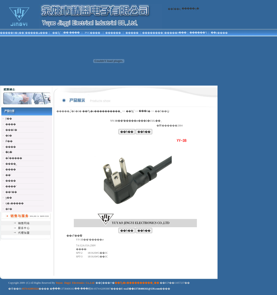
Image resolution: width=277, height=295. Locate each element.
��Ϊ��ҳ (174, 8)
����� (131, 32)
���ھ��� (39, 32)
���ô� (11, 129)
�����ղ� (190, 8)
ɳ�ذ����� (14, 203)
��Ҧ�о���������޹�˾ (102, 111)
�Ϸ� (8, 208)
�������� (152, 32)
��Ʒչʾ (56, 32)
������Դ (198, 32)
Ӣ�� (9, 141)
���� (74, 32)
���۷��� (178, 32)
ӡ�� (8, 197)
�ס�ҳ (14, 32)
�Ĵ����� (13, 158)
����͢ (10, 163)
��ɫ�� (11, 192)
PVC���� (92, 32)
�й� (8, 135)
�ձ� (8, 152)
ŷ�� (8, 118)
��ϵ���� (219, 32)
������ (113, 32)
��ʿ (8, 175)
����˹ (10, 186)
